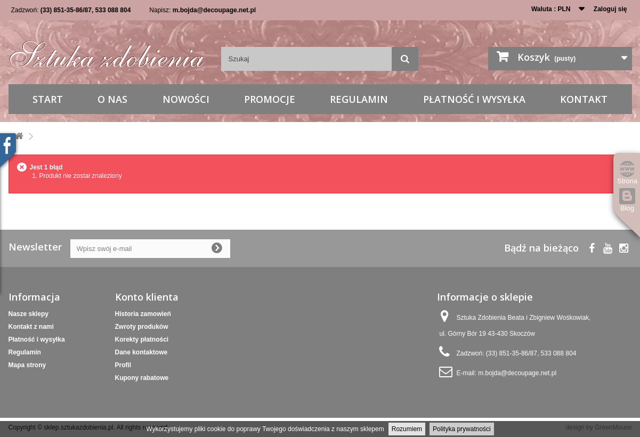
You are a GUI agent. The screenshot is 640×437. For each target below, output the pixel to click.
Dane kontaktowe (141, 352)
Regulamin (359, 99)
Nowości (186, 99)
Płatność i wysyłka (474, 99)
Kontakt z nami (31, 326)
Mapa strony (27, 365)
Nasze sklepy (28, 314)
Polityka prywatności (462, 429)
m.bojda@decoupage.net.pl (214, 10)
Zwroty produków (141, 326)
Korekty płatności (142, 339)
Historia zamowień (143, 314)
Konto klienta (147, 296)
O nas (112, 99)
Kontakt (583, 99)
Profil (123, 365)
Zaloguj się (610, 9)
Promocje (269, 99)
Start (48, 99)
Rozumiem (407, 429)
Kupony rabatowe (142, 378)
